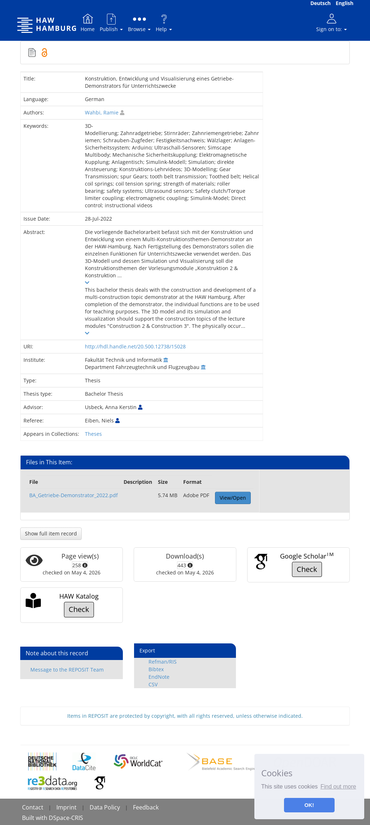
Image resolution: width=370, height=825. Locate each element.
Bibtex (156, 669)
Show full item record (51, 533)
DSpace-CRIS (66, 818)
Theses (93, 433)
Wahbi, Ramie (102, 112)
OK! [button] (309, 805)
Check (307, 569)
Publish (111, 22)
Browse (139, 22)
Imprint (66, 807)
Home (88, 22)
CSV (153, 684)
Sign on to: (331, 22)
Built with (35, 818)
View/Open (233, 497)
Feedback (146, 807)
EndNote (159, 676)
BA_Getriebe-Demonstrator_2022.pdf (73, 495)
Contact (32, 807)
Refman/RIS (163, 661)
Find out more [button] (338, 786)
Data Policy (105, 807)
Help (164, 22)
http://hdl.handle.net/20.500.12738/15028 (135, 346)
